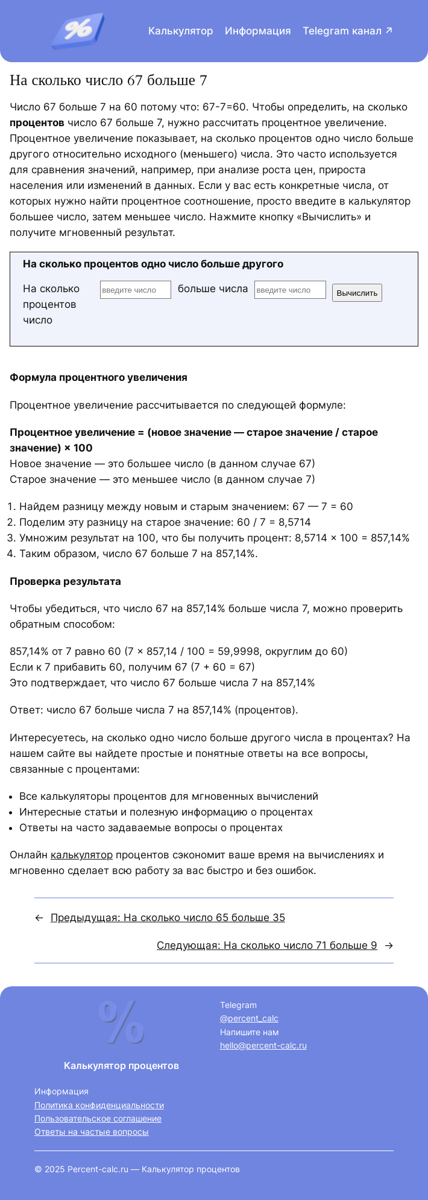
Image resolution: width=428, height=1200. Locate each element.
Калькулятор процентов (121, 1065)
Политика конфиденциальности (99, 1105)
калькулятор (82, 855)
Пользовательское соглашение (98, 1118)
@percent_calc (249, 1018)
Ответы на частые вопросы (91, 1131)
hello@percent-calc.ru (263, 1045)
